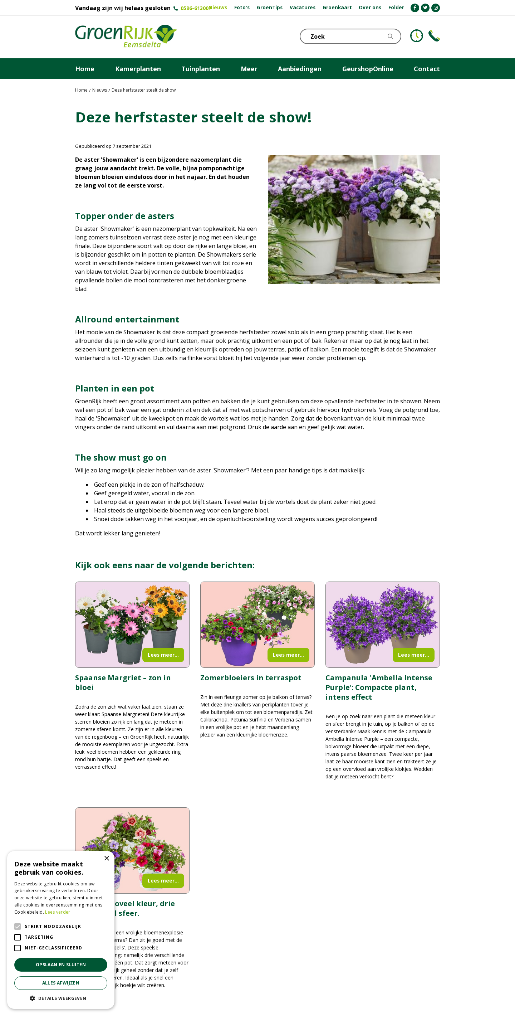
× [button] (106, 858)
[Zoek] (352, 36)
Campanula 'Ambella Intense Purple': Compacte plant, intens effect (378, 687)
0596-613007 (196, 8)
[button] (60, 998)
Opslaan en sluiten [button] (61, 965)
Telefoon (434, 36)
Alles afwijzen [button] (61, 983)
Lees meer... (163, 654)
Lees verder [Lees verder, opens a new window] (57, 912)
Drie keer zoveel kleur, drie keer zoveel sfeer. (125, 908)
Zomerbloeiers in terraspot (250, 677)
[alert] (60, 930)
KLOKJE (416, 36)
